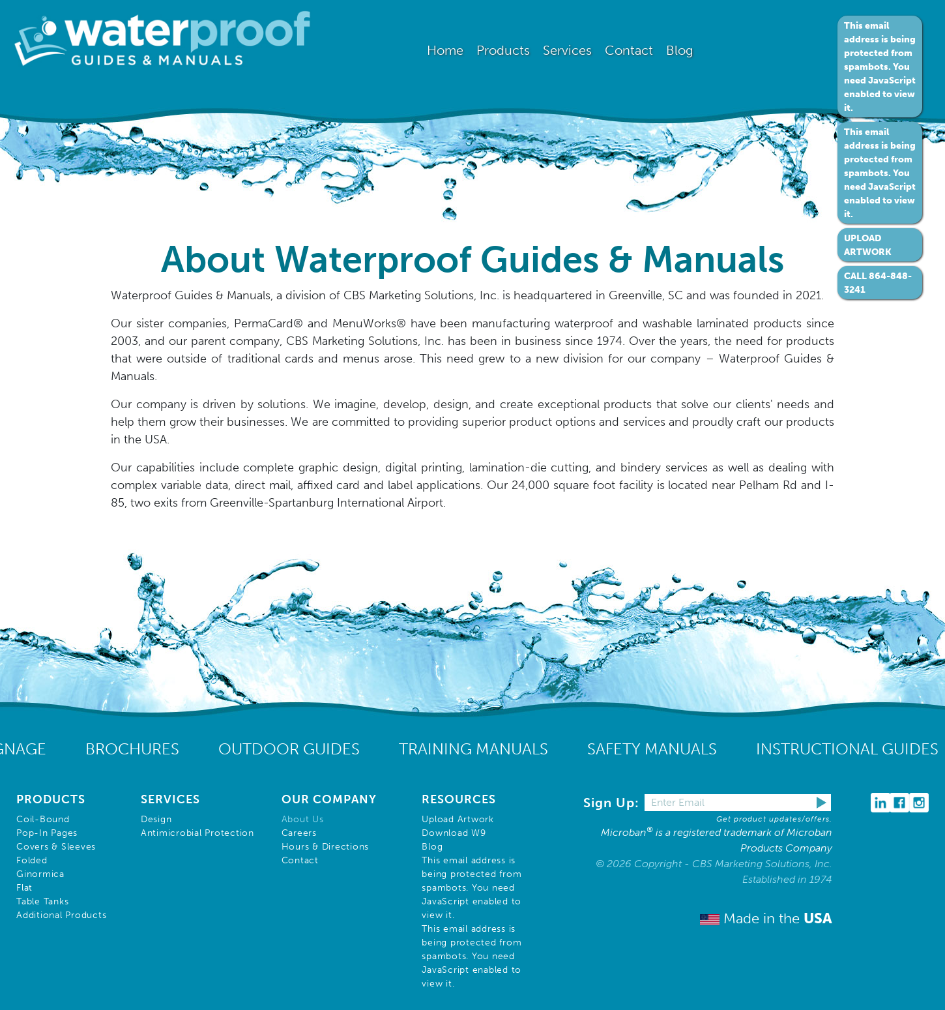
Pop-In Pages (47, 833)
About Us (303, 819)
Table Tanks (42, 901)
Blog (679, 50)
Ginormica (40, 874)
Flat (24, 887)
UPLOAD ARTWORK (868, 245)
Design (156, 819)
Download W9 (454, 833)
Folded (32, 860)
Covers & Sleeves (56, 846)
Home (445, 50)
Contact (300, 860)
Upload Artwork (458, 819)
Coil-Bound (43, 819)
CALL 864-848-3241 (878, 283)
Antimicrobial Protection (197, 833)
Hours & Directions (326, 846)
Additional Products (61, 915)
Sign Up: (613, 802)
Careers (299, 833)
